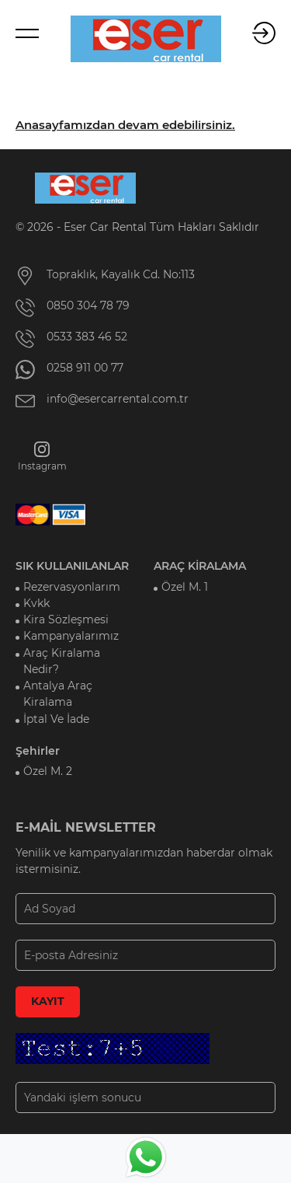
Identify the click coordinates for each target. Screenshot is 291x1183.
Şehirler (38, 751)
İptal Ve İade (56, 719)
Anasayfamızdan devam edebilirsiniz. (125, 125)
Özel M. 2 (47, 771)
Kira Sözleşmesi (66, 619)
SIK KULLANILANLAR (72, 566)
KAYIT (47, 1001)
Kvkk (36, 603)
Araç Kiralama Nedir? (61, 661)
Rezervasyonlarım (71, 587)
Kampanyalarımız (71, 636)
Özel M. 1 (184, 587)
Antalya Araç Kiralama (57, 693)
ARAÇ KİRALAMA (200, 566)
